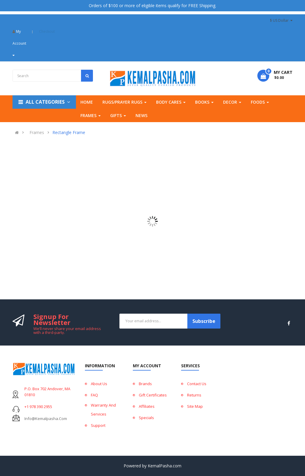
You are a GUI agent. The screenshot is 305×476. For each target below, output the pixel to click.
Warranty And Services (103, 409)
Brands (145, 383)
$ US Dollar (281, 20)
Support (98, 425)
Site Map (195, 406)
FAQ (94, 395)
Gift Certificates (153, 395)
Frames (36, 132)
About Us (99, 383)
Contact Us (196, 383)
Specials (146, 417)
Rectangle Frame (68, 132)
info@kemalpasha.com (45, 418)
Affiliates (147, 406)
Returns (194, 395)
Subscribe (203, 321)
